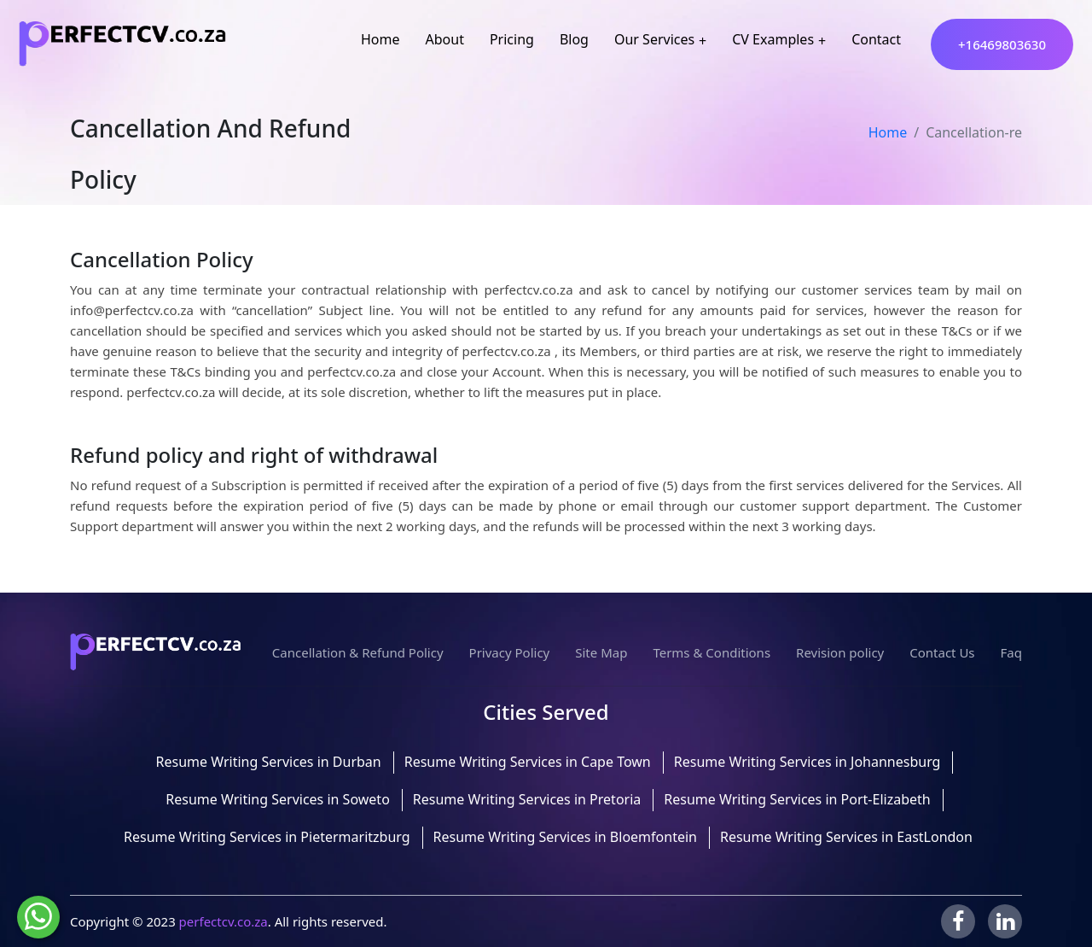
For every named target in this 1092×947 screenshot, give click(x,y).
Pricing (512, 39)
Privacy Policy (509, 652)
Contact (876, 39)
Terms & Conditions (711, 652)
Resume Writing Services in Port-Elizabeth (797, 799)
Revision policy (840, 652)
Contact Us (941, 652)
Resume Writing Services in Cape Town (527, 761)
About (445, 39)
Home (380, 39)
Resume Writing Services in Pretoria (527, 799)
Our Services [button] (654, 39)
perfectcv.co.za (223, 921)
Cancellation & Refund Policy (358, 652)
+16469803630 (1002, 44)
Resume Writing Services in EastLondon (846, 836)
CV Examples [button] (773, 39)
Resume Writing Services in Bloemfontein (565, 836)
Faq (1011, 652)
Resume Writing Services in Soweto (278, 799)
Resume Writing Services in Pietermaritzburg (267, 836)
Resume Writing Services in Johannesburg (807, 761)
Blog (574, 39)
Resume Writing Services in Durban (268, 761)
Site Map (601, 652)
